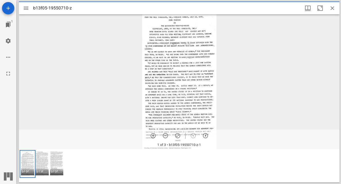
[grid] (179, 165)
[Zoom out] (165, 136)
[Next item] (205, 136)
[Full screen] (8, 73)
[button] (27, 164)
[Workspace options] (8, 57)
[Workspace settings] (8, 41)
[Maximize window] (320, 8)
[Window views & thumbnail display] (308, 8)
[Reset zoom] (178, 136)
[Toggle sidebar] (26, 8)
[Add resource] (8, 8)
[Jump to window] (8, 24)
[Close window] (332, 8)
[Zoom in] (153, 136)
